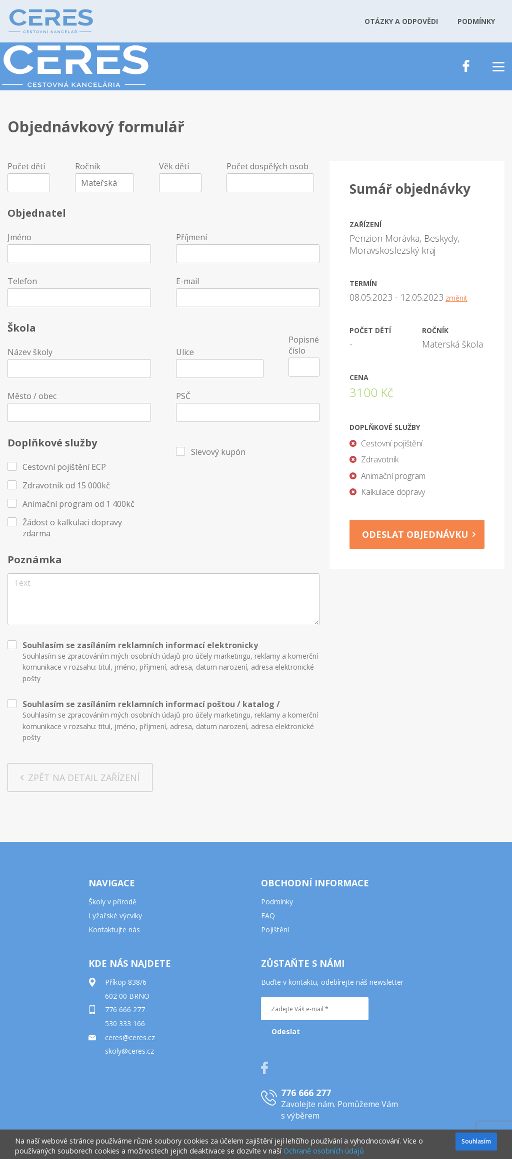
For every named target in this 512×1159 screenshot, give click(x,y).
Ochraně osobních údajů (324, 1151)
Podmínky (277, 901)
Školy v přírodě (112, 901)
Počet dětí (26, 166)
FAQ (268, 915)
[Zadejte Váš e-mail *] (314, 1008)
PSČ (183, 395)
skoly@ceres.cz (129, 1051)
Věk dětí (174, 166)
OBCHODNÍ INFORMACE (315, 883)
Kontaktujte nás (114, 929)
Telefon (22, 281)
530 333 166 (125, 1023)
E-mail (187, 281)
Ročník (87, 166)
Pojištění (275, 929)
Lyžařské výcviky (115, 915)
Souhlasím (476, 1141)
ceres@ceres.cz (130, 1037)
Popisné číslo (303, 345)
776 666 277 (125, 1009)
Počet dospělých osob (267, 166)
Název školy (30, 352)
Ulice (185, 352)
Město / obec (32, 395)
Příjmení (191, 237)
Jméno (20, 237)
